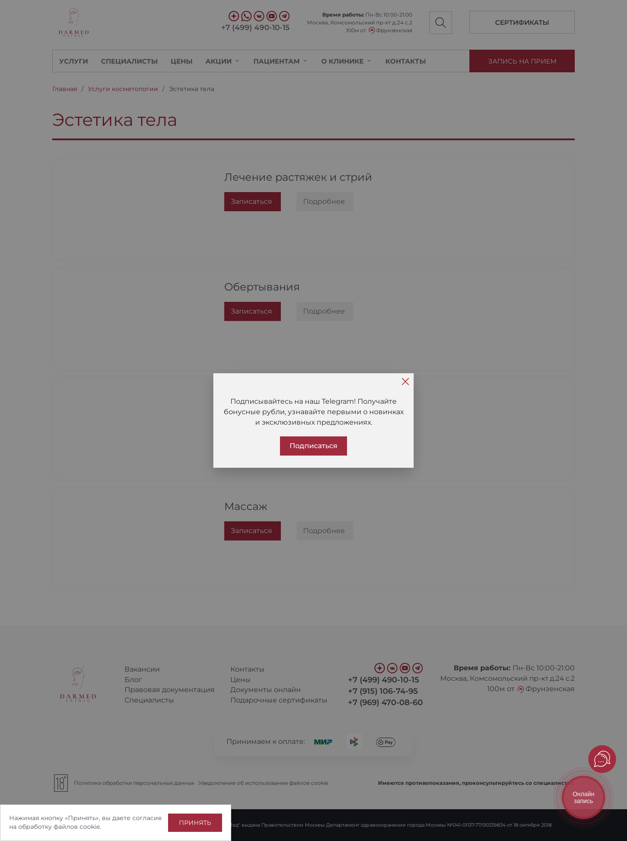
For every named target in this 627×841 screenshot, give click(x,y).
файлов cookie (77, 827)
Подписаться (313, 446)
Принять (195, 823)
